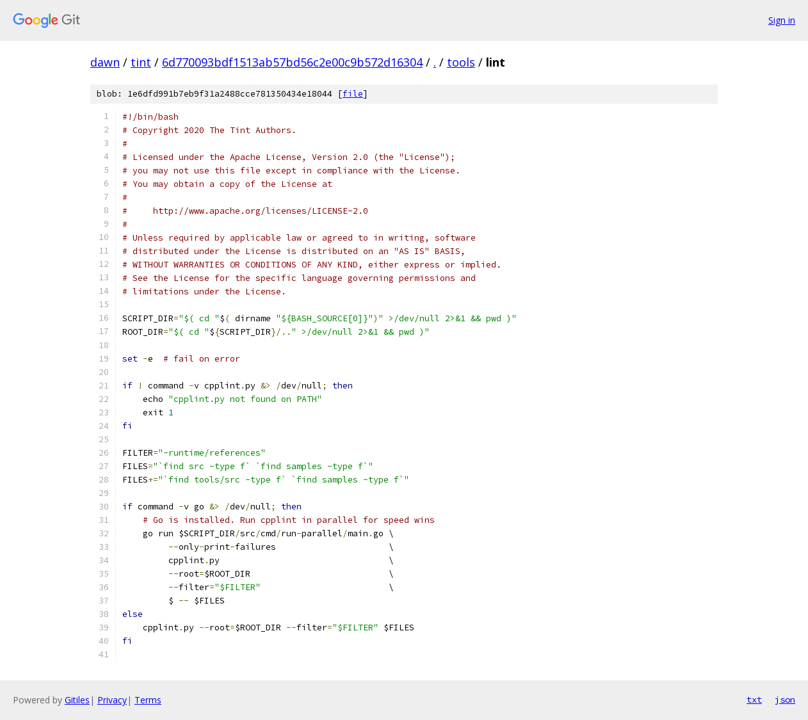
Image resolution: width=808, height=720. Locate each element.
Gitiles (77, 700)
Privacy (112, 700)
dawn (105, 62)
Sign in (781, 20)
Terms (147, 700)
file (353, 93)
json (785, 699)
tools (461, 62)
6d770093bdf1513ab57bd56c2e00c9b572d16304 (292, 62)
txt (754, 699)
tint (141, 62)
